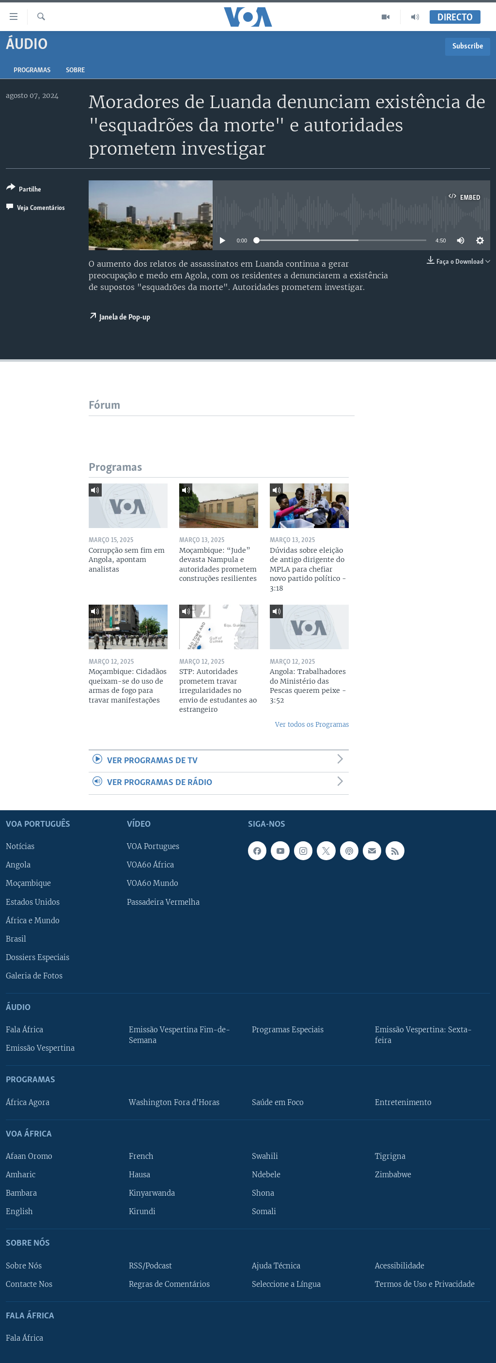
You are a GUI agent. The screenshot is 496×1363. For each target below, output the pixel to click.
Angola (18, 865)
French (141, 1156)
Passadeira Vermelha (163, 902)
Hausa (139, 1175)
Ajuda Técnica (276, 1265)
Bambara (21, 1193)
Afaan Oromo (29, 1156)
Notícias (20, 846)
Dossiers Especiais (37, 957)
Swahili (265, 1156)
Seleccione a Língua (286, 1284)
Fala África (24, 1030)
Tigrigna (390, 1156)
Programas (32, 70)
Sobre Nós (24, 1265)
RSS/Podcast (150, 1265)
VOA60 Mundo (152, 883)
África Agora (27, 1102)
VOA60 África (150, 865)
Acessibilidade (399, 1265)
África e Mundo (33, 920)
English (19, 1211)
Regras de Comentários (169, 1284)
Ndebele (266, 1175)
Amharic (20, 1175)
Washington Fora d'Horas (174, 1102)
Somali (264, 1211)
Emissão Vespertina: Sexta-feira (423, 1035)
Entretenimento (403, 1102)
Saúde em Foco (278, 1102)
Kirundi (142, 1211)
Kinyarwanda (152, 1193)
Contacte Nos (29, 1284)
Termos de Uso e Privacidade (425, 1284)
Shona (263, 1193)
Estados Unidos (33, 902)
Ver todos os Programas (312, 725)
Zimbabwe (393, 1175)
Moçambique (28, 883)
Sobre (75, 70)
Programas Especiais (288, 1030)
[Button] (23, 190)
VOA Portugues (153, 846)
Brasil (16, 938)
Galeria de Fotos (34, 975)
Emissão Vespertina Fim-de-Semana (179, 1035)
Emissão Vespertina (40, 1048)
